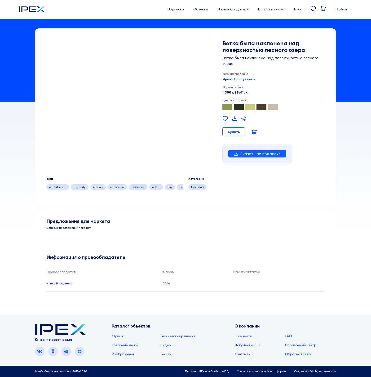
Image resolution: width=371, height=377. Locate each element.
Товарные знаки (125, 345)
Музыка (118, 336)
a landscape (57, 187)
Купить (234, 132)
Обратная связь (298, 354)
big (170, 187)
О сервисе (243, 336)
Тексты (166, 354)
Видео (165, 345)
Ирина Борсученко (238, 79)
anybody (80, 187)
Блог (297, 9)
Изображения (123, 354)
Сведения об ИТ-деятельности (315, 371)
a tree (156, 187)
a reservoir (117, 187)
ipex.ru (67, 339)
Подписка (175, 9)
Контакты (242, 354)
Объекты (200, 9)
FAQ (288, 336)
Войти (341, 9)
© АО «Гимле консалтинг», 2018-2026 (61, 371)
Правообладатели (232, 9)
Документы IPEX (247, 345)
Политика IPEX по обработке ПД (207, 371)
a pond (98, 187)
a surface (138, 187)
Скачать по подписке (257, 153)
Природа (197, 187)
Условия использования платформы (261, 371)
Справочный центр (300, 345)
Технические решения (177, 336)
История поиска (271, 9)
